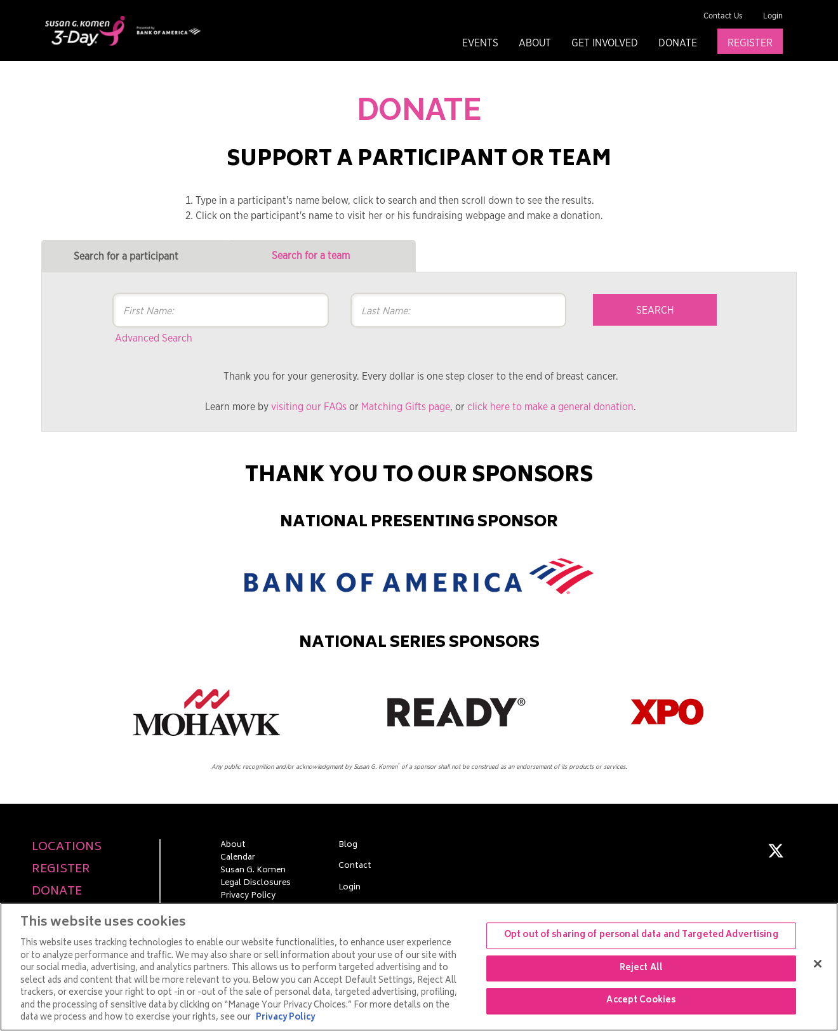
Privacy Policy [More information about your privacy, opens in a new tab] (285, 1018)
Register (750, 43)
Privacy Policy (248, 896)
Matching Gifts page (405, 407)
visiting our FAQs (309, 407)
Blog (347, 845)
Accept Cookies (640, 1001)
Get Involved (604, 43)
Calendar (237, 858)
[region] (419, 967)
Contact (354, 866)
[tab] (135, 256)
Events (480, 43)
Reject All (641, 968)
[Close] (818, 964)
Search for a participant (126, 256)
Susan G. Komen (253, 871)
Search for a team (311, 256)
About (535, 43)
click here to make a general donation (550, 407)
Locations (67, 847)
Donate (677, 43)
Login (773, 16)
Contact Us (723, 16)
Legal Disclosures (255, 883)
